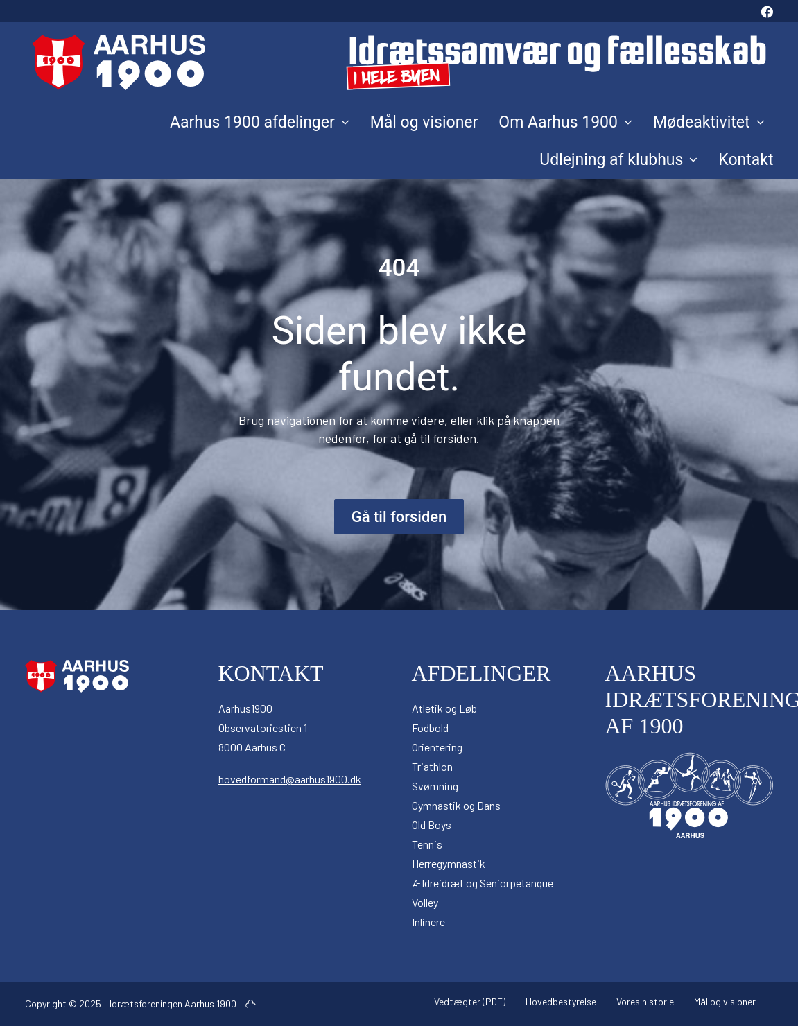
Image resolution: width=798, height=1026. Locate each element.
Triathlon (432, 766)
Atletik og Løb (444, 708)
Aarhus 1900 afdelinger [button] (259, 122)
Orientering (437, 747)
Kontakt (745, 159)
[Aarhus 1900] (399, 62)
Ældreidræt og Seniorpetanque (482, 882)
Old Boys (431, 824)
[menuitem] (767, 10)
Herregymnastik (448, 863)
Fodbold (430, 727)
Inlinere (428, 921)
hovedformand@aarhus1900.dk (289, 778)
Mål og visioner (424, 122)
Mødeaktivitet (709, 122)
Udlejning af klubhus (618, 159)
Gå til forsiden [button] (399, 516)
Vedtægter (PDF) (469, 1001)
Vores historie (645, 1001)
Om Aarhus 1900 (565, 122)
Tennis (427, 844)
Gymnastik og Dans (456, 805)
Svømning (435, 785)
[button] (767, 10)
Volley (425, 902)
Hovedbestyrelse (561, 1001)
